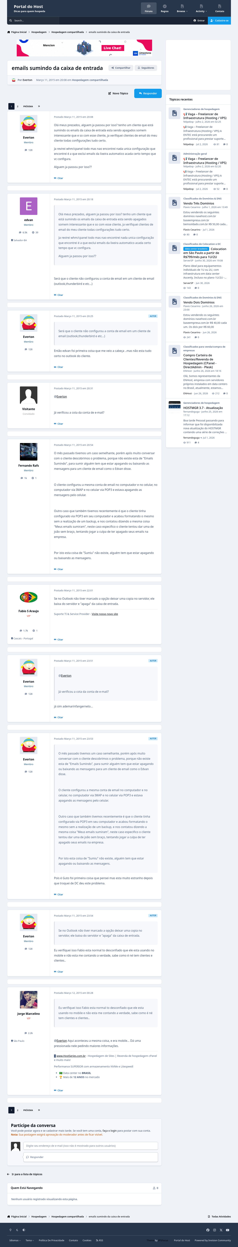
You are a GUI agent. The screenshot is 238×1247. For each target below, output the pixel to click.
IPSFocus (163, 1240)
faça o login (110, 1130)
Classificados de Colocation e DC (202, 244)
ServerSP (189, 260)
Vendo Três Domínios (199, 203)
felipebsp (189, 121)
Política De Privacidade (51, 1240)
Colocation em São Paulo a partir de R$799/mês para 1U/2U (205, 253)
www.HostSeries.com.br (71, 1056)
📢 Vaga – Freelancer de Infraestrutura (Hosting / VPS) (205, 116)
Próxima (28, 106)
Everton (27, 80)
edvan (28, 220)
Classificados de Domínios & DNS (203, 198)
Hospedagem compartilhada (90, 80)
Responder (35, 1157)
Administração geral (195, 154)
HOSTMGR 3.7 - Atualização (203, 408)
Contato (73, 1240)
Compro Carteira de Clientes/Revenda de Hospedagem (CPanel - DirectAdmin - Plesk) (200, 361)
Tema (30, 1240)
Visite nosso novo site (105, 614)
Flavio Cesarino (192, 207)
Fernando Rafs (28, 466)
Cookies (87, 1240)
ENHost (188, 370)
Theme (150, 1240)
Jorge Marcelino (28, 1014)
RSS (99, 1240)
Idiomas (15, 1240)
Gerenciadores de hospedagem (202, 109)
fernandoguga (192, 411)
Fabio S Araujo (29, 611)
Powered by (213, 1240)
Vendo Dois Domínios (199, 302)
